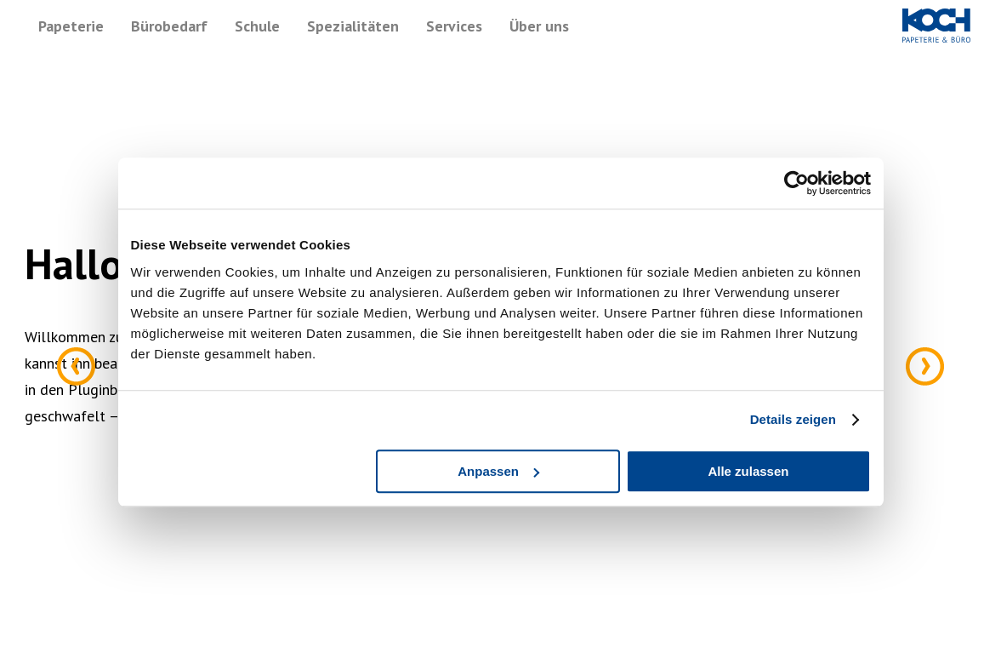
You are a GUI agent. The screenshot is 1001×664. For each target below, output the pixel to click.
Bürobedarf (169, 26)
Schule (257, 26)
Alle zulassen (748, 471)
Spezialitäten (353, 26)
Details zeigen (793, 419)
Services (454, 26)
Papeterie (71, 26)
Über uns (539, 26)
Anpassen (498, 471)
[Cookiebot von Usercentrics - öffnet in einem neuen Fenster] (796, 183)
